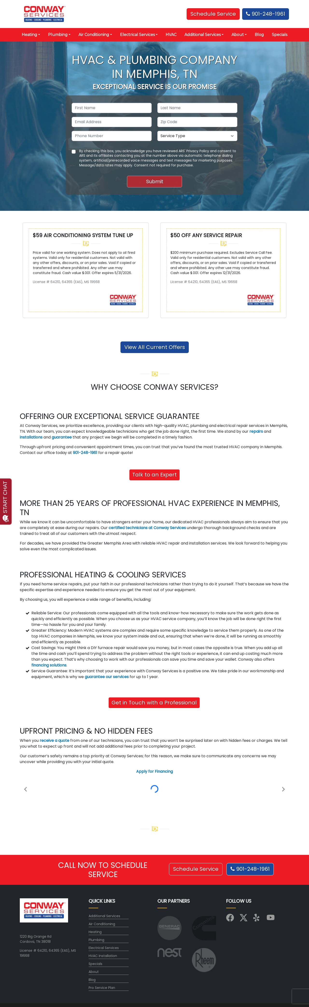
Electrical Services (104, 947)
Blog (259, 34)
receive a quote (54, 740)
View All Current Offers (154, 347)
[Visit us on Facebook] (230, 919)
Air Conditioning (102, 924)
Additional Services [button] (202, 34)
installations (31, 437)
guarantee (62, 437)
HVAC (171, 34)
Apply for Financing (154, 771)
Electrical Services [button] (137, 34)
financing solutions (48, 665)
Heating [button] (29, 34)
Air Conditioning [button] (93, 34)
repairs (256, 431)
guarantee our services (107, 677)
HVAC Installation (103, 955)
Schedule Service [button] (213, 14)
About (94, 971)
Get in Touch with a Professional (154, 702)
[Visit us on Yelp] (257, 919)
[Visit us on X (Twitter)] (243, 919)
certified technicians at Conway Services (147, 528)
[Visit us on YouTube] (270, 919)
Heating (95, 931)
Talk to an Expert (154, 474)
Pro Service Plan (102, 987)
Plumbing (96, 939)
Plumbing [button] (58, 34)
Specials (279, 34)
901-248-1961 (265, 14)
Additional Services (104, 916)
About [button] (238, 34)
